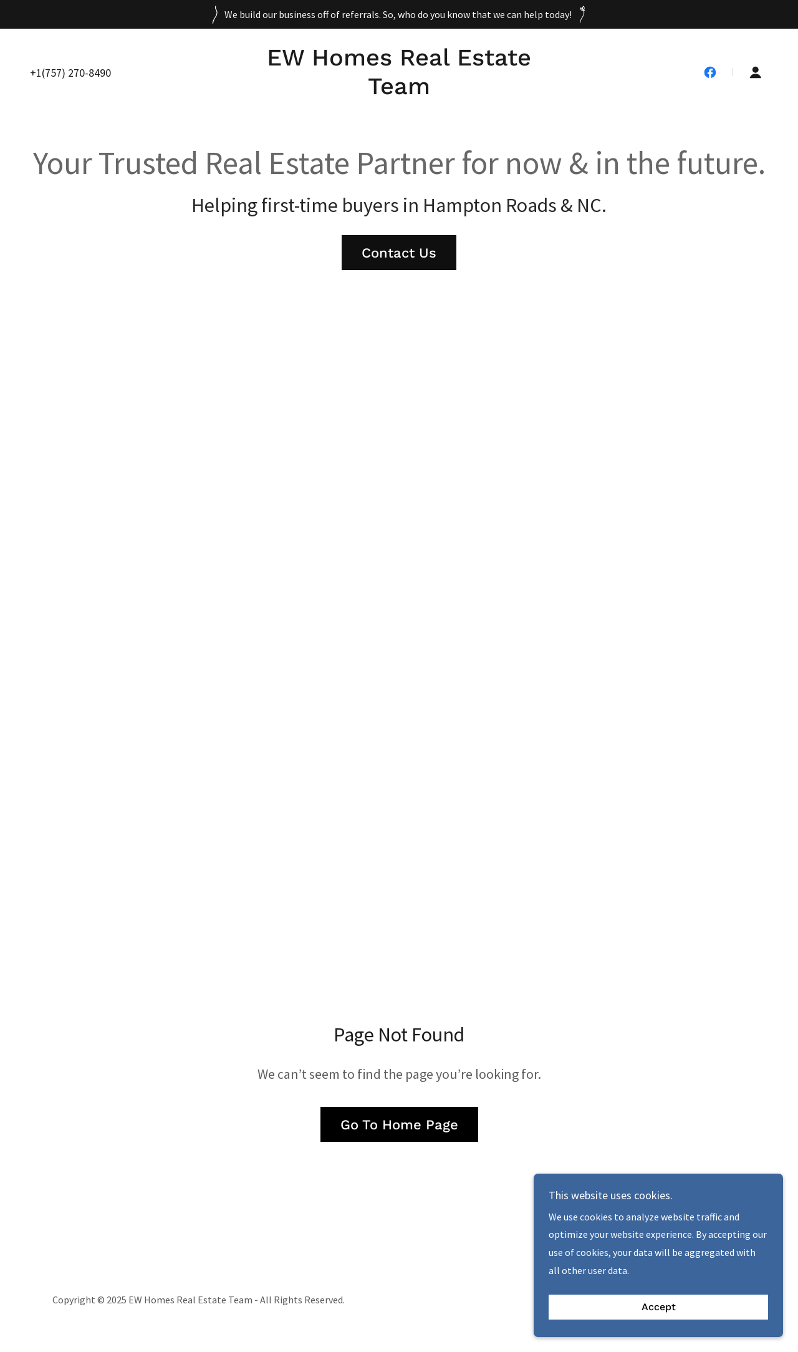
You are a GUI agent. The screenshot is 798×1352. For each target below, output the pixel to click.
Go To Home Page (399, 1124)
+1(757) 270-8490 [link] (70, 72)
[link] (399, 90)
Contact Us (399, 253)
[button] (755, 72)
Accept (659, 1307)
